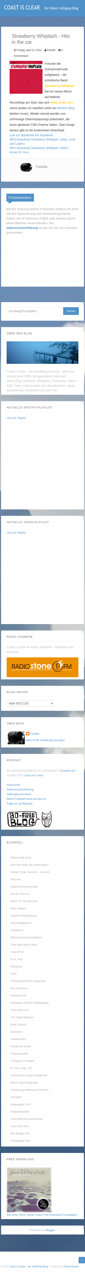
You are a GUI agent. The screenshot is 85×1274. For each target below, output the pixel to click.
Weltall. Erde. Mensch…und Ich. (30, 872)
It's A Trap (16, 959)
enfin (13, 973)
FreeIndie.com (19, 1010)
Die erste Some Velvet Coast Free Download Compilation (42, 1214)
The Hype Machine (22, 1017)
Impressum (13, 784)
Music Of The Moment (24, 901)
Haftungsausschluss (19, 794)
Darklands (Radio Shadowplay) (29, 1002)
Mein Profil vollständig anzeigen (45, 740)
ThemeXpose (71, 1266)
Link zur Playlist (16, 418)
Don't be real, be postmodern (29, 864)
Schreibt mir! (67, 770)
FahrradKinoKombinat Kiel (26, 1118)
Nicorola (15, 879)
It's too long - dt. (21, 1068)
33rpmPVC (17, 952)
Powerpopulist (19, 1053)
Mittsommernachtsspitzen (26, 937)
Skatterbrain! (18, 1039)
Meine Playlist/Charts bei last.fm (26, 798)
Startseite (43, 291)
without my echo (20, 857)
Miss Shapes (18, 908)
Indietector (16, 930)
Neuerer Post (10, 291)
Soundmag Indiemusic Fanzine (29, 1089)
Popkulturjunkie (19, 1111)
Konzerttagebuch (20, 922)
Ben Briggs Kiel (19, 1133)
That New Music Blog (23, 944)
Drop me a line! (33, 775)
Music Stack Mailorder (24, 1082)
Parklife (41, 167)
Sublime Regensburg (23, 915)
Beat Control (18, 1024)
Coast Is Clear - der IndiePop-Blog (29, 1266)
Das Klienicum (19, 988)
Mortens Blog (65, 108)
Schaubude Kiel (20, 1140)
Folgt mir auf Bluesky (19, 803)
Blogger (50, 1230)
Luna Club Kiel (19, 1126)
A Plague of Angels (22, 1060)
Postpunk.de (18, 995)
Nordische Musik (20, 1046)
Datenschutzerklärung (22, 228)
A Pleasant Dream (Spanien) (28, 981)
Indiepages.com (20, 1104)
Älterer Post (76, 291)
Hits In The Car (19, 893)
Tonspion (16, 1097)
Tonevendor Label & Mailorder (28, 1075)
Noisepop (16, 966)
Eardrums (16, 1031)
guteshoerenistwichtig (24, 886)
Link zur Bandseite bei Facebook (31, 135)
